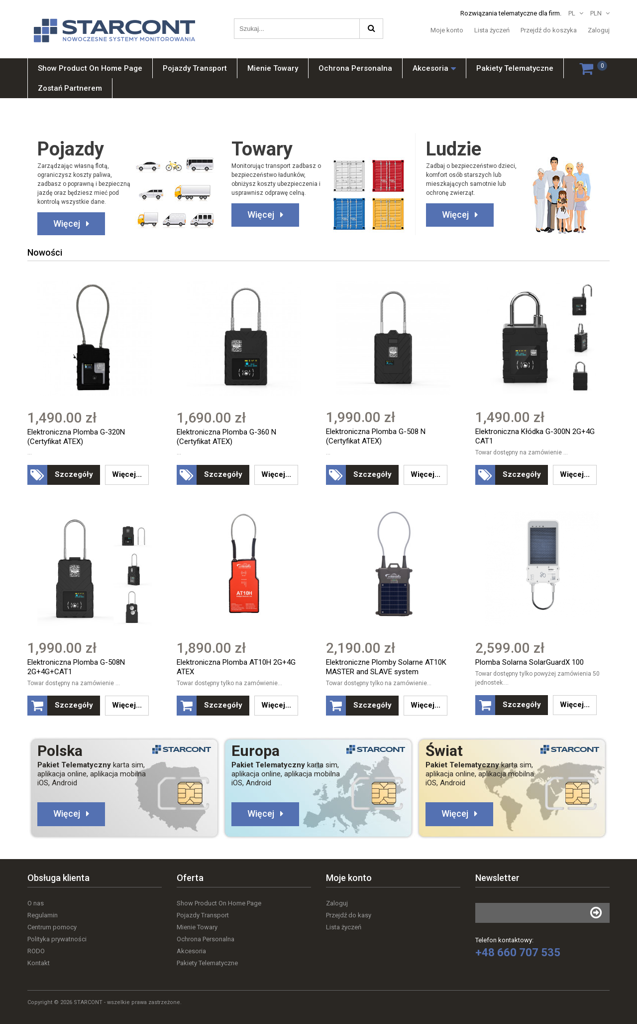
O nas (35, 903)
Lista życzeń (492, 30)
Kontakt (38, 963)
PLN (596, 13)
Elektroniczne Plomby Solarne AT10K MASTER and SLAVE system (386, 667)
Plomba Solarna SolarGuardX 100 (529, 662)
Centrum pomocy (52, 927)
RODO (36, 951)
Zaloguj (599, 30)
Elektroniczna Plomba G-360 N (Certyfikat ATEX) (226, 437)
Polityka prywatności (57, 939)
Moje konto (446, 30)
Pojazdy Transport (203, 915)
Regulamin (42, 915)
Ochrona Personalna (205, 939)
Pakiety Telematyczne (207, 963)
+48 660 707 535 (517, 952)
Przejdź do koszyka (549, 30)
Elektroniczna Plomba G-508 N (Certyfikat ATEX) (375, 436)
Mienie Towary (197, 927)
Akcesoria (191, 951)
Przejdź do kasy (348, 915)
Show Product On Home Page (219, 903)
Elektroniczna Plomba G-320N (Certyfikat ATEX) (76, 437)
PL (571, 13)
